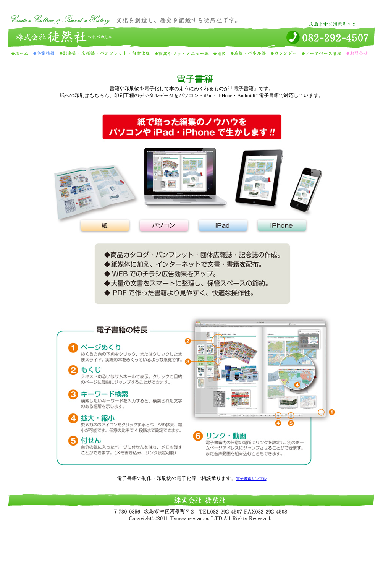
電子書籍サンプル (251, 479)
